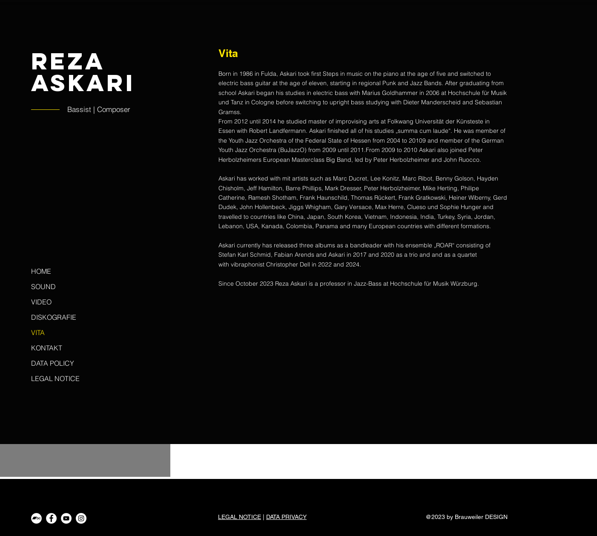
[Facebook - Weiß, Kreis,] (51, 518)
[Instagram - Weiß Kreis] (81, 518)
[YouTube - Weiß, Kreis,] (66, 518)
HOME (41, 271)
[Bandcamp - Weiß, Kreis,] (36, 518)
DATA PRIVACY (286, 516)
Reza (68, 61)
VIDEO (41, 302)
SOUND (43, 286)
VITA (38, 332)
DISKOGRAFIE (53, 317)
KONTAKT (46, 348)
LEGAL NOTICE (55, 378)
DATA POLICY (52, 363)
